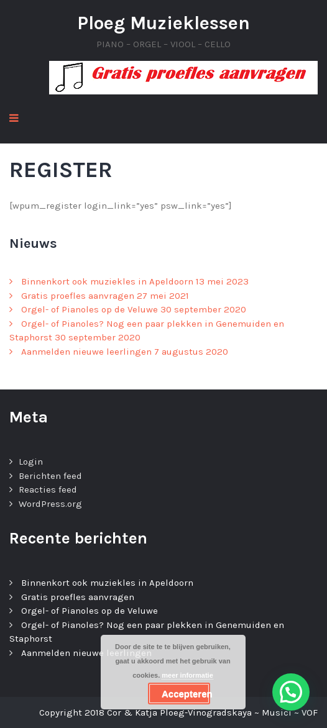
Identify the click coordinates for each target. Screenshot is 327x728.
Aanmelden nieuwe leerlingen (86, 351)
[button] (291, 692)
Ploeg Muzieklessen (163, 23)
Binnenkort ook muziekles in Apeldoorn (107, 281)
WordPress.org (50, 503)
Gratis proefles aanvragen (77, 295)
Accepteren (186, 693)
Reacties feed (48, 489)
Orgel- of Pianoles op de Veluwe (89, 309)
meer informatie (187, 675)
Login (31, 461)
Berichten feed (50, 475)
